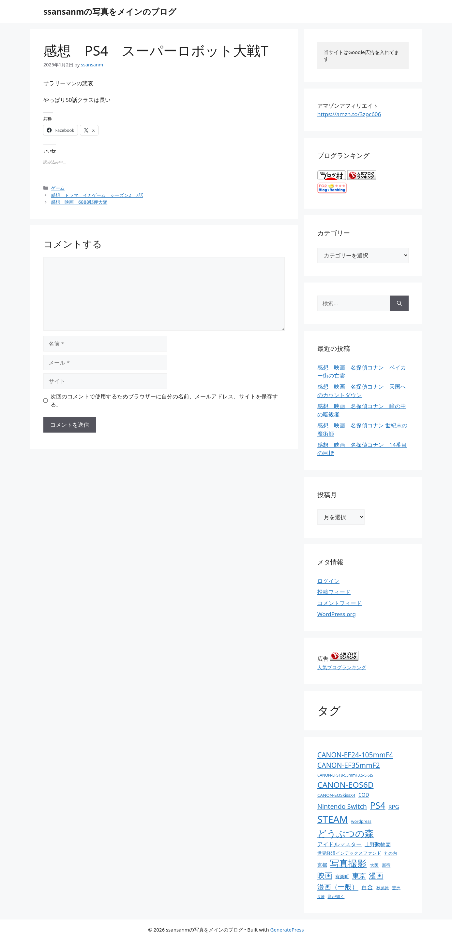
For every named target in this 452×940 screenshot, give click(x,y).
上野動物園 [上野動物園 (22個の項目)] (378, 844)
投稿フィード (334, 592)
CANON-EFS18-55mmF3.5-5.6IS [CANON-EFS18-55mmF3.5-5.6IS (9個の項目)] (345, 775)
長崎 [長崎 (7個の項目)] (320, 896)
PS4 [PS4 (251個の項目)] (377, 805)
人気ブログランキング (341, 667)
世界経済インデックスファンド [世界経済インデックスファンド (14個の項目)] (349, 853)
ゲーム (58, 188)
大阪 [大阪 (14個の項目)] (374, 865)
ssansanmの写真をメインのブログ (109, 11)
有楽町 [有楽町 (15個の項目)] (342, 876)
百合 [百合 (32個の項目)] (367, 887)
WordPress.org (336, 614)
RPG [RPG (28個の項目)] (393, 806)
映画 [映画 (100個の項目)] (324, 875)
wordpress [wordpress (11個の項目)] (361, 821)
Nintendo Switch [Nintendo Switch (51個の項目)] (342, 806)
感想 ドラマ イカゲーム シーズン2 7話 (97, 195)
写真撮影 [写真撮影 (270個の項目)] (348, 863)
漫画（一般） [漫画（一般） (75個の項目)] (337, 886)
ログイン (328, 581)
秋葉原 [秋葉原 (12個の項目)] (382, 888)
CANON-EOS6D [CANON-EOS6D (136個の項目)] (345, 784)
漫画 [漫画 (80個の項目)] (376, 875)
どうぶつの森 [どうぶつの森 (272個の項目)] (345, 833)
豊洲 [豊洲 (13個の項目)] (396, 888)
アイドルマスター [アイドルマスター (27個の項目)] (339, 844)
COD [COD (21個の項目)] (363, 794)
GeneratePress (287, 929)
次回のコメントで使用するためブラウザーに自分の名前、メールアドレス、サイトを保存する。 (164, 400)
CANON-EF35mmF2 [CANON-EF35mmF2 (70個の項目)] (348, 765)
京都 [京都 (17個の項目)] (322, 865)
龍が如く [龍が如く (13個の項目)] (335, 896)
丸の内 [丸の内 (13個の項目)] (390, 853)
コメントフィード (339, 603)
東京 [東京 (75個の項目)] (359, 875)
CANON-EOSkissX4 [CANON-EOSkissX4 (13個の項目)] (336, 795)
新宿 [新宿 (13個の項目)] (386, 865)
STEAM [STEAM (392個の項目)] (332, 819)
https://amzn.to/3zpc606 (349, 114)
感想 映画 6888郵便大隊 (79, 202)
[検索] (399, 303)
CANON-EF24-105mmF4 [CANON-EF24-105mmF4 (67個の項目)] (355, 754)
